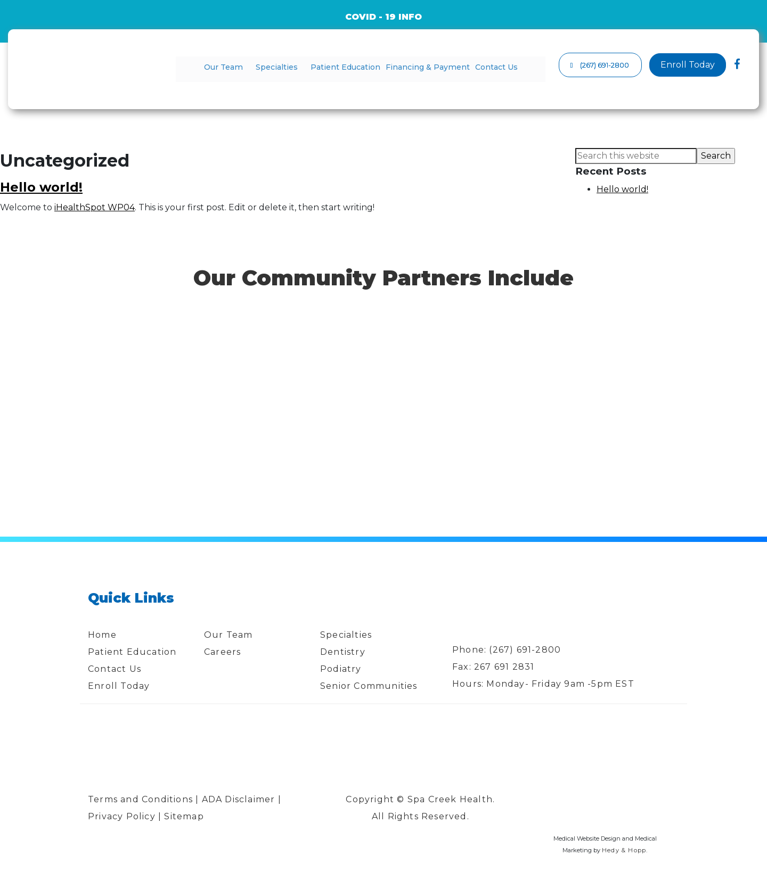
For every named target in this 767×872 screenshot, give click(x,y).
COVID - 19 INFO (383, 17)
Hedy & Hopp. (625, 850)
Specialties (282, 67)
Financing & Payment (420, 67)
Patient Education (344, 67)
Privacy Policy (122, 816)
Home (102, 635)
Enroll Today (119, 686)
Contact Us (484, 67)
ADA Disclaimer (238, 799)
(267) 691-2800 (525, 650)
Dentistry (342, 652)
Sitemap (185, 816)
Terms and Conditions (140, 799)
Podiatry (341, 669)
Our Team (234, 67)
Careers (222, 652)
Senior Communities (369, 686)
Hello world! (41, 187)
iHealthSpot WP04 (94, 207)
